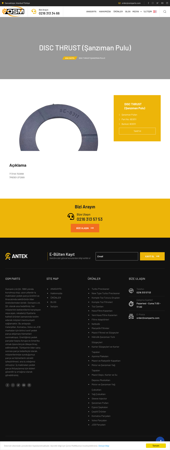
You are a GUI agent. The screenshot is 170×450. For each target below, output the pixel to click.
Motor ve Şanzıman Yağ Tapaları (103, 368)
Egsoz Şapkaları (100, 407)
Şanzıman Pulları (129, 114)
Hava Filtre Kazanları (102, 310)
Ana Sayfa (70, 58)
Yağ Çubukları (99, 394)
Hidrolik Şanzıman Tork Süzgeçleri (103, 339)
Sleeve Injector (99, 398)
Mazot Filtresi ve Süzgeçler (105, 332)
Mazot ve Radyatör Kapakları (106, 360)
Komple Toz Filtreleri (102, 302)
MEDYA (137, 11)
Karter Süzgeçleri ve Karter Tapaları (105, 349)
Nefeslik (96, 323)
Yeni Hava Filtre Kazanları (104, 315)
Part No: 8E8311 (129, 119)
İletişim (148, 11)
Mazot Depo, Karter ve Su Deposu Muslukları (104, 377)
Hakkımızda (105, 11)
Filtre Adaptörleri (100, 319)
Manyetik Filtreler (100, 328)
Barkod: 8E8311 (129, 124)
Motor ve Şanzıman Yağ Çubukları (103, 387)
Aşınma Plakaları (100, 356)
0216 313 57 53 (144, 292)
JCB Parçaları (98, 424)
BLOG (128, 11)
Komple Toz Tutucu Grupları (106, 297)
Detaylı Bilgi (104, 446)
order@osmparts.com (148, 317)
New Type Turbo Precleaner (106, 293)
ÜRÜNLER (118, 11)
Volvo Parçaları (99, 420)
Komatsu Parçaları (101, 415)
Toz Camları (97, 306)
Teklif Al (137, 131)
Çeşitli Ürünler (99, 411)
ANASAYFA (91, 11)
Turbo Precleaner (100, 288)
